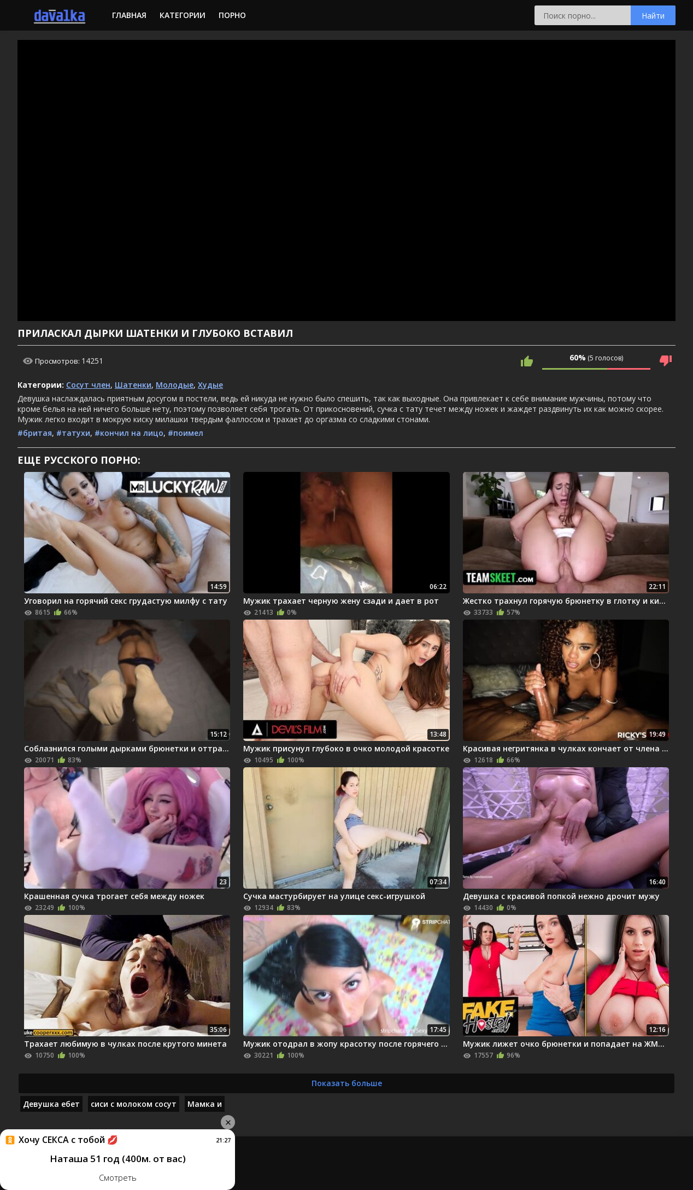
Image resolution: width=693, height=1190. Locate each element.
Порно (232, 15)
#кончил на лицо (129, 433)
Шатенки (133, 385)
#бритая (34, 433)
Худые (210, 385)
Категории (182, 15)
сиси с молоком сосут (134, 1104)
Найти (653, 15)
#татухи (73, 433)
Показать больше (347, 1083)
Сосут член (88, 385)
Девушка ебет (51, 1104)
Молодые (174, 385)
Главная (129, 15)
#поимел (185, 433)
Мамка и (204, 1104)
